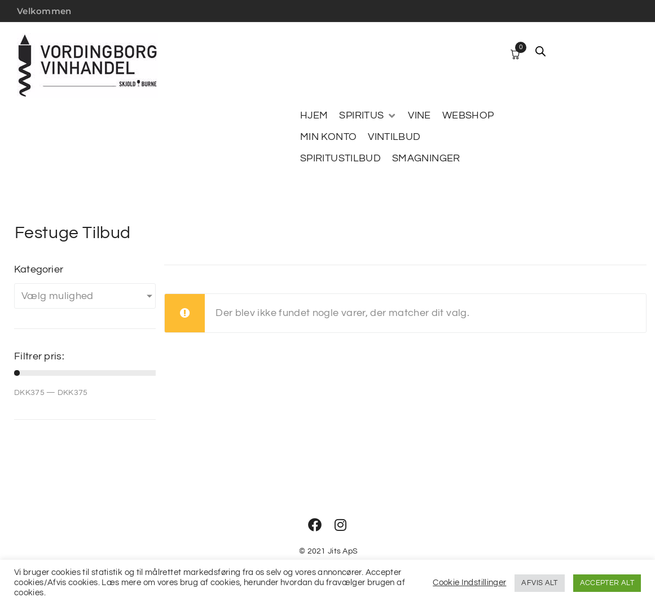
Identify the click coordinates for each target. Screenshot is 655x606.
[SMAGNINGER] (426, 158)
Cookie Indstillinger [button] (469, 582)
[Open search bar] (540, 51)
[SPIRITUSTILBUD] (340, 158)
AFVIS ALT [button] (539, 583)
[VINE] (419, 115)
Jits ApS (343, 551)
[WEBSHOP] (468, 115)
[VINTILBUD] (394, 137)
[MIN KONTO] (328, 137)
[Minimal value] (85, 373)
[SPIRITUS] (367, 115)
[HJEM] (313, 115)
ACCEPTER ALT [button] (607, 583)
